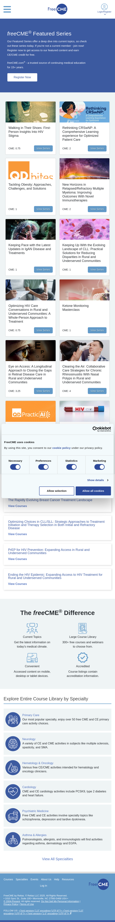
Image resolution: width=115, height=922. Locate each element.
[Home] (57, 14)
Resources (68, 879)
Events (34, 879)
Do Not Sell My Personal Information (60, 901)
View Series (43, 148)
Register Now (22, 77)
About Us (46, 879)
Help (56, 879)
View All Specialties (57, 859)
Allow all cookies (93, 490)
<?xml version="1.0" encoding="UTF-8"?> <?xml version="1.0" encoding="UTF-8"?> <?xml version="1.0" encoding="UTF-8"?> (43, 912)
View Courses (17, 506)
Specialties (22, 879)
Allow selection (56, 490)
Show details (95, 480)
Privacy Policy (11, 904)
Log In (43, 885)
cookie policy (61, 447)
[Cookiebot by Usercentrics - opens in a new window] (95, 429)
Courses (8, 879)
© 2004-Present (12, 901)
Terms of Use (27, 904)
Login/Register (104, 9)
